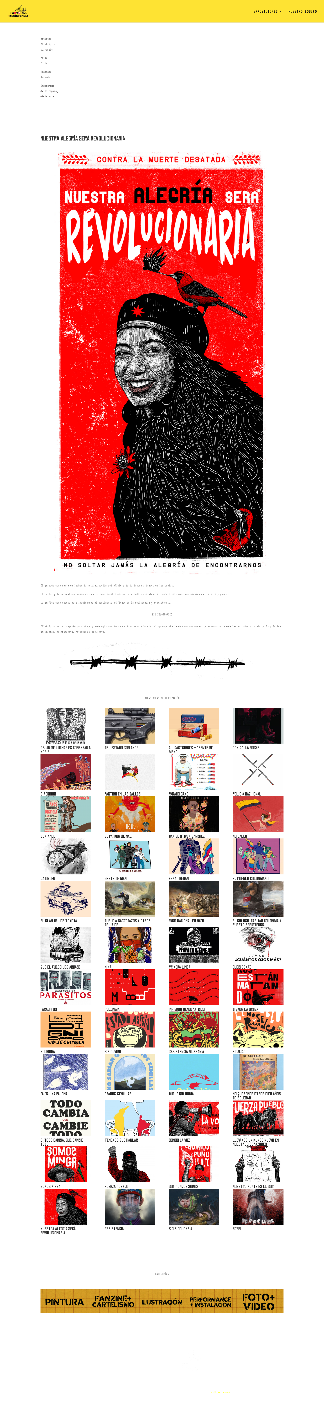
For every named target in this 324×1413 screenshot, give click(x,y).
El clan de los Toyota (58, 920)
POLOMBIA (112, 1009)
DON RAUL (47, 836)
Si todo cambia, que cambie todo (61, 1142)
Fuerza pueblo (116, 1186)
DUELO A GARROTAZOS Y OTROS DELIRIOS (128, 922)
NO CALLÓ (240, 836)
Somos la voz (179, 1140)
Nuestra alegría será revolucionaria (58, 1230)
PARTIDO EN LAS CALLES (123, 794)
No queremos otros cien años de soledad (257, 1096)
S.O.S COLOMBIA (180, 1228)
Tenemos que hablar (121, 1140)
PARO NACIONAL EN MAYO (186, 920)
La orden (47, 878)
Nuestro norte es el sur (253, 1186)
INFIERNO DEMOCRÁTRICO (187, 1009)
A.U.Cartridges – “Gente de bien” (191, 749)
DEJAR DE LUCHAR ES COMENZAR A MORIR (65, 749)
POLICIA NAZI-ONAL (247, 794)
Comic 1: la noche (246, 747)
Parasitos (48, 1009)
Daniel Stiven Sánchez (187, 836)
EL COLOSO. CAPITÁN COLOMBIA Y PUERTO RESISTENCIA (257, 922)
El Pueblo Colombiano (251, 878)
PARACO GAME (178, 794)
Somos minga (50, 1186)
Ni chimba (47, 1051)
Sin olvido (113, 1051)
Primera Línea (179, 967)
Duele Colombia (181, 1094)
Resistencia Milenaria (186, 1051)
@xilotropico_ (49, 91)
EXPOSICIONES (265, 12)
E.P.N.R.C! (239, 1051)
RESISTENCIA (114, 1228)
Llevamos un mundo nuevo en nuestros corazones (256, 1142)
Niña (108, 967)
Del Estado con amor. (122, 747)
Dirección (48, 794)
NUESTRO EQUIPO (302, 12)
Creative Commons (220, 1392)
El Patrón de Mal (118, 836)
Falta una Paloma (54, 1094)
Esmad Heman (179, 878)
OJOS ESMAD (242, 967)
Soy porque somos (183, 1186)
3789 (237, 1228)
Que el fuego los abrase (60, 967)
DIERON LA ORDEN (246, 1009)
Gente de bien (116, 878)
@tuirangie (47, 96)
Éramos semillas (118, 1094)
